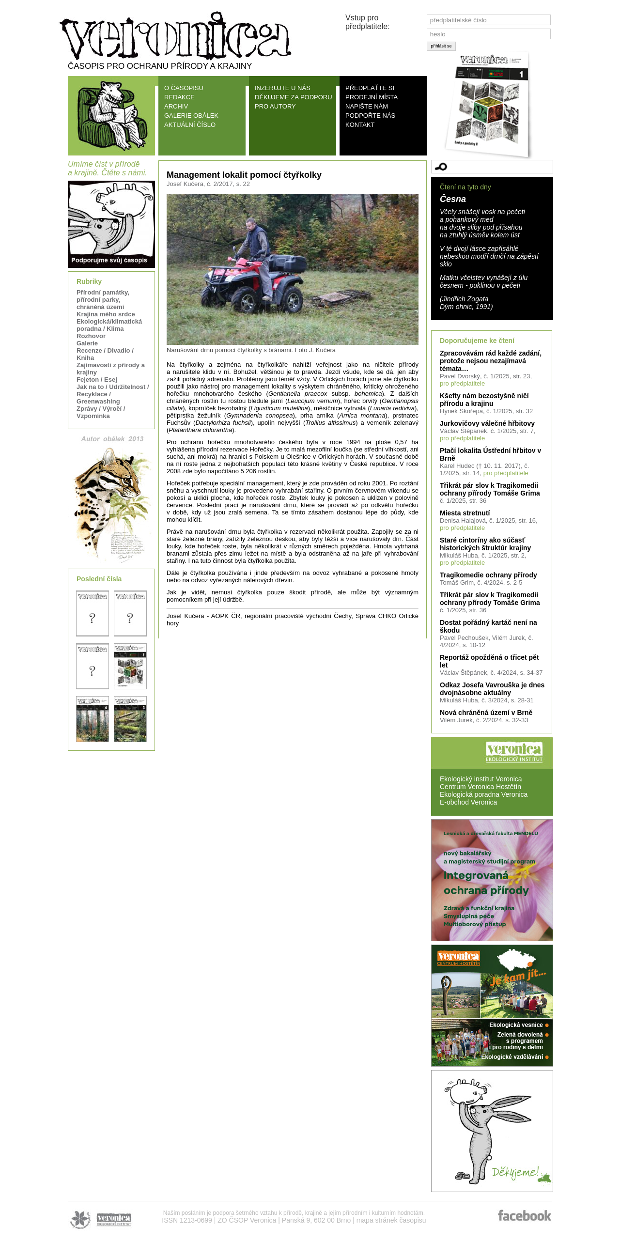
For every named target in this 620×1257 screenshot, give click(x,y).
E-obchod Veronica (468, 802)
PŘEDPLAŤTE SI (369, 88)
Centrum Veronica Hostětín (480, 787)
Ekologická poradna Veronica (483, 794)
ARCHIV (176, 106)
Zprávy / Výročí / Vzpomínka (101, 412)
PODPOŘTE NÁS (370, 115)
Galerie (87, 343)
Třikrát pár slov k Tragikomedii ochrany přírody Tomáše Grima (490, 489)
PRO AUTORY (275, 106)
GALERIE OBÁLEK (191, 115)
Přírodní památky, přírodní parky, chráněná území (103, 299)
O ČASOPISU (183, 88)
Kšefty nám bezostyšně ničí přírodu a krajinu (484, 399)
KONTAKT (359, 124)
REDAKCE (179, 97)
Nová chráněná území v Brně (486, 712)
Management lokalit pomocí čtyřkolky (244, 175)
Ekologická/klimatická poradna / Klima (109, 325)
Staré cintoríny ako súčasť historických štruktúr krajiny (485, 544)
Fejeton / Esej (97, 379)
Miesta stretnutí (465, 513)
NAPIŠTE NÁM (366, 106)
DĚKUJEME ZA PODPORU (293, 97)
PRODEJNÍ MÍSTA (371, 97)
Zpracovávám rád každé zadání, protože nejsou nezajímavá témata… (491, 360)
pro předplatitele (462, 383)
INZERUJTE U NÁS (282, 88)
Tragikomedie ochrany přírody (488, 575)
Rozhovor (91, 336)
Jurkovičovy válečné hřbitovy (487, 423)
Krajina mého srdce (106, 314)
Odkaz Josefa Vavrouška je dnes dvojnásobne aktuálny (492, 689)
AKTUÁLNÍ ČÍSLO (190, 124)
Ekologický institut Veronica (481, 779)
